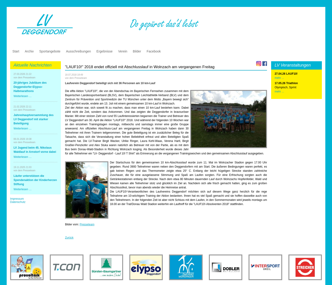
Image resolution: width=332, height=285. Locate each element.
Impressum (17, 198)
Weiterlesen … (23, 96)
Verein (122, 51)
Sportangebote (49, 51)
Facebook (154, 51)
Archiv (29, 51)
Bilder (137, 51)
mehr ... (279, 91)
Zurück (69, 237)
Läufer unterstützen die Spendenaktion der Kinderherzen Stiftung (35, 180)
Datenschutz (18, 202)
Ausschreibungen (78, 51)
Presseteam (87, 224)
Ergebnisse (104, 51)
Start (15, 51)
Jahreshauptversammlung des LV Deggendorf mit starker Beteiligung (33, 119)
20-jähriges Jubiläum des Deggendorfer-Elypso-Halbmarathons (30, 87)
